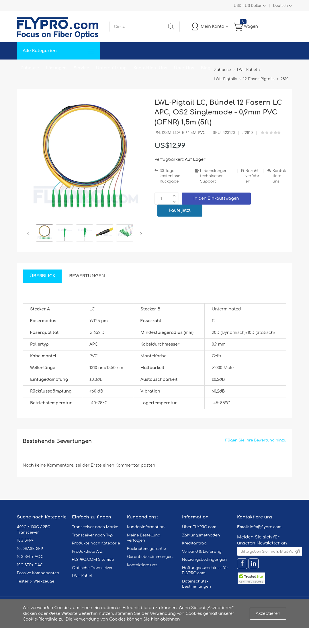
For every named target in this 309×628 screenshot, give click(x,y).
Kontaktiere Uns (150, 68)
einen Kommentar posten (129, 465)
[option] (44, 233)
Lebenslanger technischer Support (213, 176)
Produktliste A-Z (87, 552)
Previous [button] (29, 234)
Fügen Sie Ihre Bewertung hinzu (255, 440)
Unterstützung (111, 68)
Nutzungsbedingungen (204, 560)
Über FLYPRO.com (199, 527)
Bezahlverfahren (252, 176)
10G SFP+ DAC (30, 565)
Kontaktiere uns (279, 176)
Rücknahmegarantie (146, 549)
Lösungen (56, 68)
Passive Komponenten (38, 573)
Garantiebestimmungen (150, 557)
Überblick (42, 276)
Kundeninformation (146, 527)
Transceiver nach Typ (92, 535)
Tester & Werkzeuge (35, 581)
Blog (205, 68)
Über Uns (184, 68)
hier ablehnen (165, 619)
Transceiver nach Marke (95, 527)
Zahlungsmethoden (201, 535)
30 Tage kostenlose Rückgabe (170, 176)
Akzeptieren (268, 613)
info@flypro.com (265, 527)
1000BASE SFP (30, 549)
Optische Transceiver (92, 568)
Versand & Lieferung (201, 552)
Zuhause (29, 68)
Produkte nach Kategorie (96, 543)
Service (81, 68)
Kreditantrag (194, 543)
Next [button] (140, 234)
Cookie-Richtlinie (40, 619)
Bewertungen (87, 276)
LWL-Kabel (82, 576)
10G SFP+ (25, 540)
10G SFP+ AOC (30, 557)
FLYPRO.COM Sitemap (93, 560)
